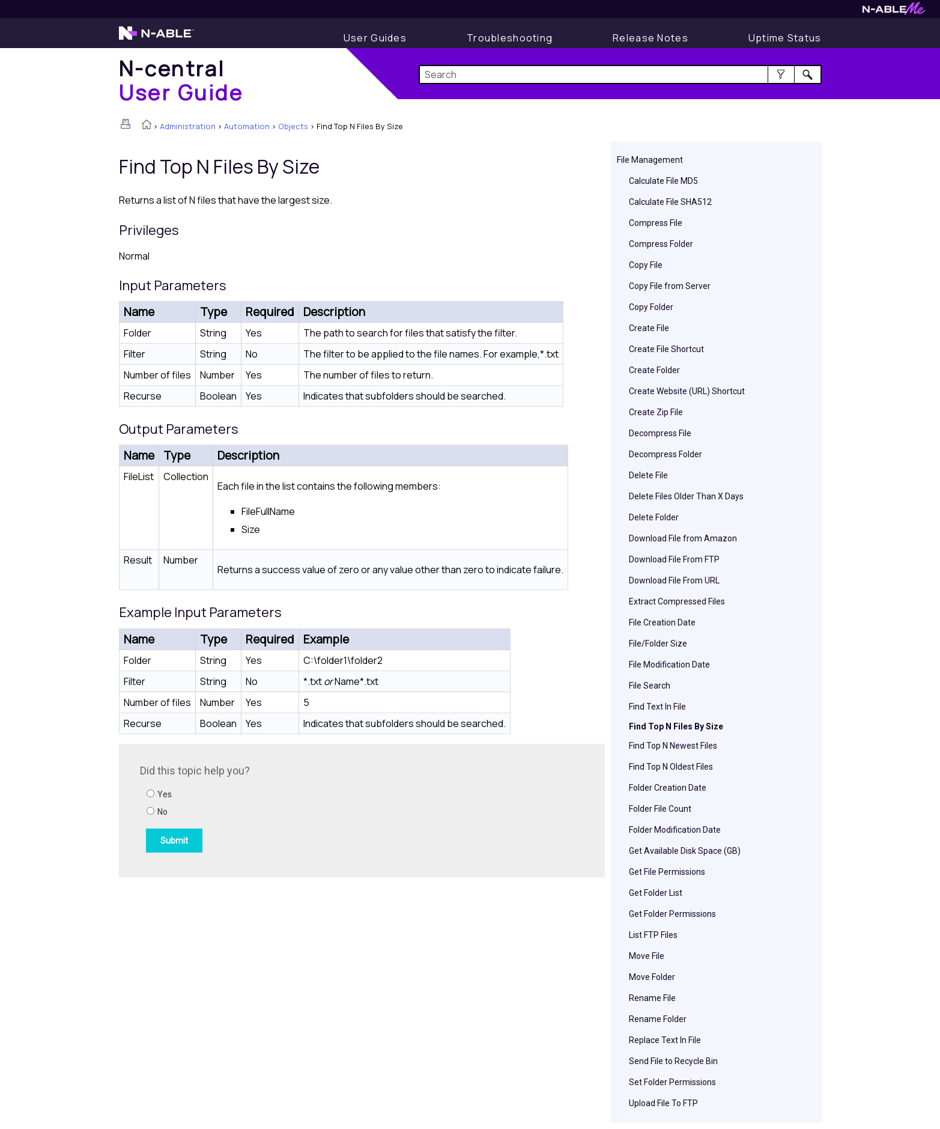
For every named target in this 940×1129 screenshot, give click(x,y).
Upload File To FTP (663, 1103)
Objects (293, 126)
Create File (649, 328)
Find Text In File (657, 706)
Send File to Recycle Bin (673, 1061)
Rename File (652, 998)
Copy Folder (651, 307)
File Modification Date (669, 664)
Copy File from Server (670, 286)
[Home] (181, 80)
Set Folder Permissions (672, 1082)
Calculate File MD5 (663, 181)
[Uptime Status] (785, 37)
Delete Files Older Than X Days (686, 496)
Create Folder (654, 370)
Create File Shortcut (666, 349)
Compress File (655, 223)
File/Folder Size (658, 643)
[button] (781, 74)
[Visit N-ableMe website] (894, 11)
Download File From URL (674, 580)
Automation (247, 126)
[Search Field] (620, 74)
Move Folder (652, 977)
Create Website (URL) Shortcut (687, 391)
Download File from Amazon (683, 538)
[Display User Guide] (375, 37)
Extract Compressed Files (677, 601)
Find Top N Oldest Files (671, 766)
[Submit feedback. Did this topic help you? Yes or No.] (302, 809)
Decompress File (660, 433)
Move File (646, 956)
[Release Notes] (650, 37)
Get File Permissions (667, 872)
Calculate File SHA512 (670, 202)
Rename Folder (658, 1019)
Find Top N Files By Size (676, 726)
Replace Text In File (665, 1040)
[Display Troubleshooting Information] (510, 37)
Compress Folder (661, 244)
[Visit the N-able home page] (156, 38)
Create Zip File (656, 412)
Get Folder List (655, 893)
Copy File (646, 265)
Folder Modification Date (675, 830)
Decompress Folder (665, 454)
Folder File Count (660, 809)
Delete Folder (654, 517)
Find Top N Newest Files (673, 745)
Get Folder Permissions (672, 914)
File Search (649, 685)
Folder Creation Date (667, 788)
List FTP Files (653, 935)
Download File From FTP (674, 559)
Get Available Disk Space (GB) (685, 851)
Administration (188, 126)
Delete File (648, 475)
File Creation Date (662, 622)
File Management (650, 160)
